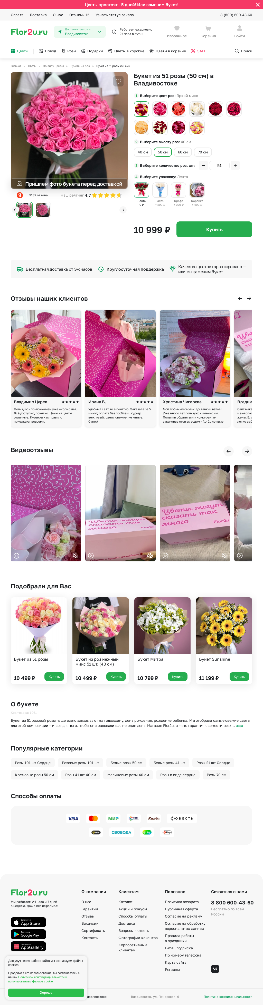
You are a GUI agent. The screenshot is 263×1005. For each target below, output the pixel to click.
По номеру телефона (183, 955)
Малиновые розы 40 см (128, 775)
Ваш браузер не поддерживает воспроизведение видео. (46, 513)
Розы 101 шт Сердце (33, 762)
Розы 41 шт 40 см (80, 775)
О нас (58, 15)
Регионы (172, 969)
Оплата (17, 15)
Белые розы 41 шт (169, 762)
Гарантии (89, 909)
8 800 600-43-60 (231, 902)
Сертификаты (93, 930)
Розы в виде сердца (177, 775)
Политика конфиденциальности (228, 996)
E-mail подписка (179, 948)
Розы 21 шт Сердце (213, 762)
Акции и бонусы (132, 909)
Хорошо (46, 992)
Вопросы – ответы (133, 930)
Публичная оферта (181, 909)
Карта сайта (175, 962)
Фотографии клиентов (137, 937)
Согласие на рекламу (183, 916)
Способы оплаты (132, 916)
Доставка (38, 15)
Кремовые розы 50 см (34, 775)
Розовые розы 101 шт (80, 762)
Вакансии (90, 923)
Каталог (125, 902)
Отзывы (79, 14)
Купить (214, 229)
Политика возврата (182, 902)
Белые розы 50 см (126, 762)
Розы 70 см (216, 775)
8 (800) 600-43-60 (236, 15)
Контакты (89, 937)
